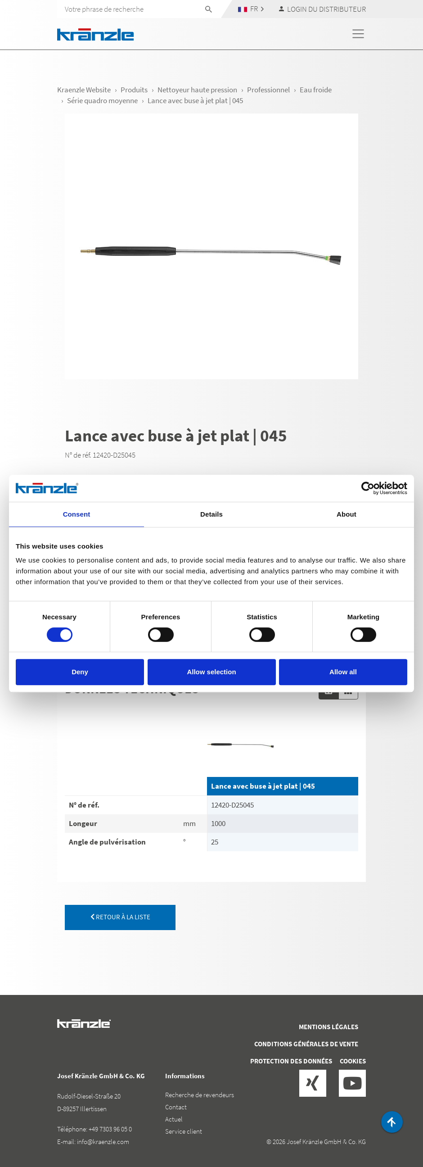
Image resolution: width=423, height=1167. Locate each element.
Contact (176, 1107)
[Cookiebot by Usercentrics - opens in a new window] (367, 488)
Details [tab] (211, 514)
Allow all (343, 672)
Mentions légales (328, 1026)
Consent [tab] (76, 514)
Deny (80, 672)
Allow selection (211, 672)
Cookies (353, 1061)
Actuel (174, 1119)
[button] (251, 9)
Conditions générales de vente (306, 1044)
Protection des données (291, 1061)
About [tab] (346, 514)
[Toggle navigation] (358, 34)
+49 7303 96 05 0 (110, 1129)
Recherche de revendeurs (199, 1094)
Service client (183, 1131)
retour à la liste (120, 917)
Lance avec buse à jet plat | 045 (263, 786)
